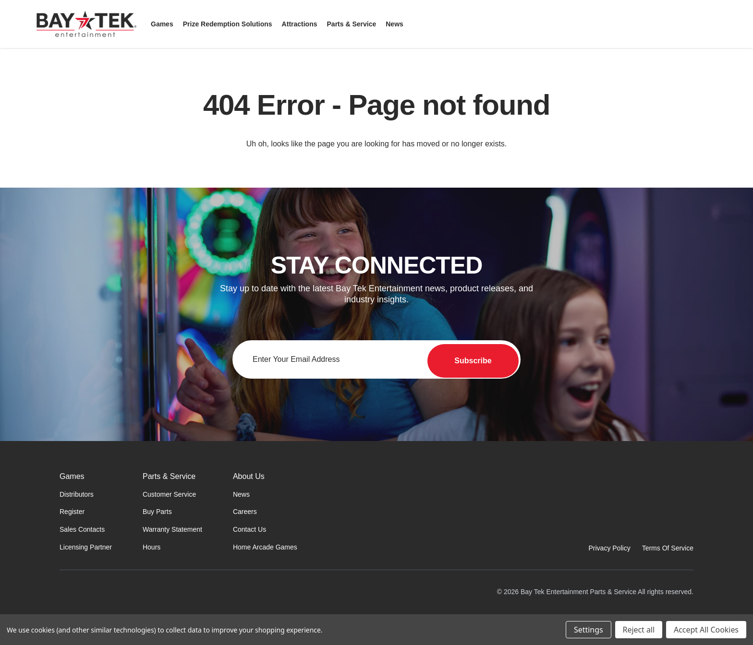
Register (72, 511)
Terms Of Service (667, 548)
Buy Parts (157, 511)
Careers (245, 511)
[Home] (114, 602)
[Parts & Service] (351, 24)
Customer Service (169, 494)
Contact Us (249, 529)
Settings (588, 629)
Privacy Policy (610, 548)
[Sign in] (699, 24)
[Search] (676, 24)
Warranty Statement (172, 529)
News (241, 494)
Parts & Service (169, 476)
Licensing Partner (86, 547)
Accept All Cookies (706, 629)
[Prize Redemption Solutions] (227, 24)
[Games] (162, 24)
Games (72, 476)
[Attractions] (299, 24)
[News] (394, 24)
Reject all (639, 629)
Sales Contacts (82, 529)
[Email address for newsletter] (376, 359)
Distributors (77, 494)
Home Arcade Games (265, 547)
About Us (249, 476)
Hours (151, 547)
